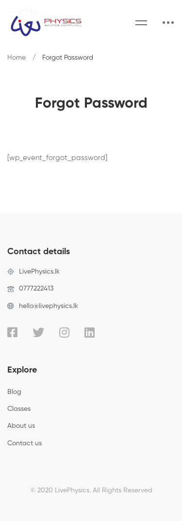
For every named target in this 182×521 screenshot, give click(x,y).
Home (16, 57)
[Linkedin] (89, 332)
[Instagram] (64, 332)
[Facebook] (12, 332)
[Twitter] (38, 332)
